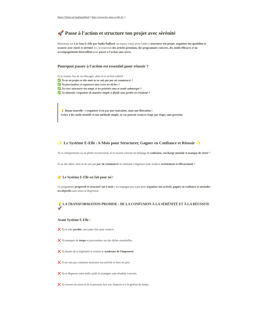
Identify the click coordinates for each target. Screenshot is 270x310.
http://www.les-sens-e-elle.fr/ (108, 17)
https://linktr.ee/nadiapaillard (73, 17)
